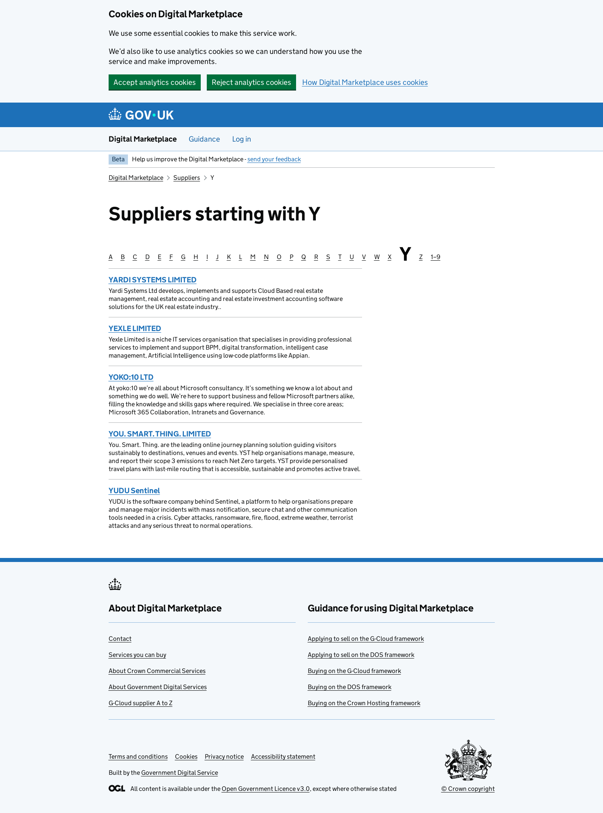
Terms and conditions (138, 756)
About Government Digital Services (158, 687)
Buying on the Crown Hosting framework (364, 703)
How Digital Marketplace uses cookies (365, 82)
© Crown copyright (468, 788)
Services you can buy (137, 655)
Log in (241, 139)
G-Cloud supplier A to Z (141, 703)
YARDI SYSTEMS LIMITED (153, 279)
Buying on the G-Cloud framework (354, 671)
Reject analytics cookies (251, 82)
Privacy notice (224, 756)
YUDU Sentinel (134, 490)
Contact (120, 638)
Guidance (204, 139)
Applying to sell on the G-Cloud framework (366, 638)
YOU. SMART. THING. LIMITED (160, 433)
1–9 (435, 257)
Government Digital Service (179, 772)
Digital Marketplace (143, 139)
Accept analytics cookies (154, 82)
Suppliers (186, 177)
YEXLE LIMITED (135, 328)
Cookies (186, 756)
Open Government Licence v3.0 (266, 788)
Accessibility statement (283, 756)
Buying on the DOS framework (349, 687)
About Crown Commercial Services (157, 671)
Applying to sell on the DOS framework (361, 655)
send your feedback (274, 159)
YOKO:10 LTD (131, 377)
